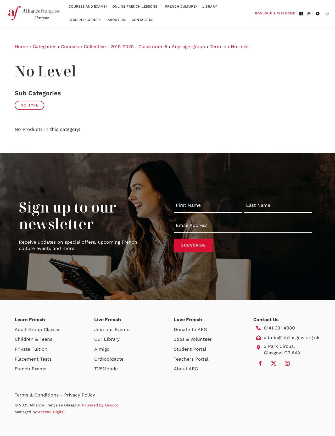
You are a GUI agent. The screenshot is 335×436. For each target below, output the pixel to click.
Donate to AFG (190, 330)
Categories (44, 46)
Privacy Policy (79, 395)
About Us (116, 20)
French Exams (30, 369)
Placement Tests (33, 359)
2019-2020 (122, 46)
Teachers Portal (191, 359)
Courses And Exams (87, 6)
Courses (70, 46)
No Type (29, 105)
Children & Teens (33, 340)
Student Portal (190, 350)
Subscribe (193, 246)
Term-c (218, 46)
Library (209, 6)
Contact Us (142, 20)
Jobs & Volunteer (193, 340)
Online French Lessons (134, 6)
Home (21, 46)
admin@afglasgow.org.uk (292, 338)
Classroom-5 (152, 46)
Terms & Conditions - (39, 395)
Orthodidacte (109, 359)
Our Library (107, 340)
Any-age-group (188, 46)
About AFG (186, 369)
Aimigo (102, 350)
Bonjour (285, 13)
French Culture (180, 6)
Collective (95, 46)
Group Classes (44, 330)
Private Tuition (31, 350)
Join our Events (111, 330)
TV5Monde (106, 369)
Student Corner (84, 20)
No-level (240, 46)
